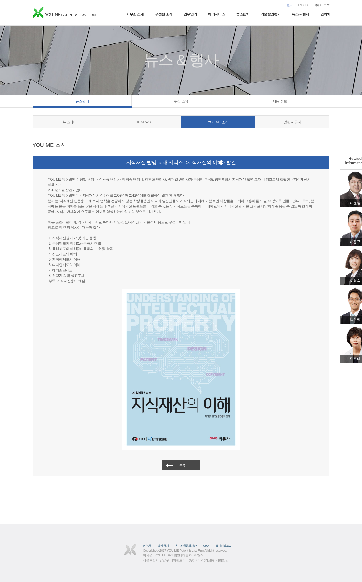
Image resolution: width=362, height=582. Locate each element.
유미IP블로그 (223, 545)
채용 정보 (280, 101)
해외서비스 (216, 14)
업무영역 (190, 14)
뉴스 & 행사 (300, 14)
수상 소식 (181, 101)
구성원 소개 (163, 14)
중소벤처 (242, 14)
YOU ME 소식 (218, 122)
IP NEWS (144, 122)
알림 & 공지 (292, 122)
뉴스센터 (82, 101)
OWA (206, 545)
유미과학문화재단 (186, 545)
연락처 (325, 14)
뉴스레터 (69, 122)
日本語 (316, 5)
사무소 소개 (135, 14)
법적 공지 (163, 545)
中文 (326, 5)
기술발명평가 (271, 14)
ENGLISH (304, 5)
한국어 (291, 5)
